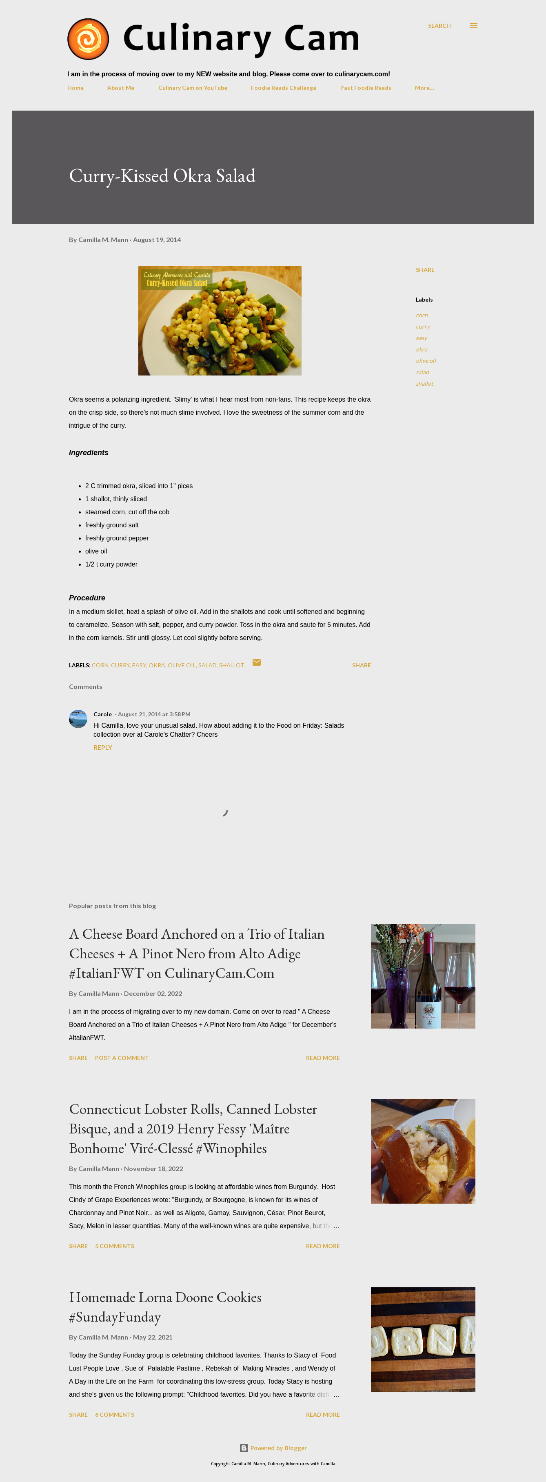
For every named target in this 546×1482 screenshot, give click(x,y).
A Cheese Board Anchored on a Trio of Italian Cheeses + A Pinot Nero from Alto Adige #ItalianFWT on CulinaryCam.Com (197, 953)
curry (423, 326)
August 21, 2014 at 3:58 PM (154, 714)
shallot (424, 383)
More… (424, 87)
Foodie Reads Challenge (283, 87)
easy (421, 337)
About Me (120, 87)
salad (422, 372)
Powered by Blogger (273, 1448)
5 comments (114, 1245)
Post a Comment (122, 1057)
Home (75, 87)
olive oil (426, 360)
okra (421, 349)
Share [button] (425, 269)
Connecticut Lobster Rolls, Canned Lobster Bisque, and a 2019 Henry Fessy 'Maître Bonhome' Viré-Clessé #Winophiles (193, 1128)
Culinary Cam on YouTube (192, 87)
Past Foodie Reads (365, 87)
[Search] (439, 25)
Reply (102, 747)
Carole (102, 714)
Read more (323, 1057)
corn (422, 314)
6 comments (114, 1414)
